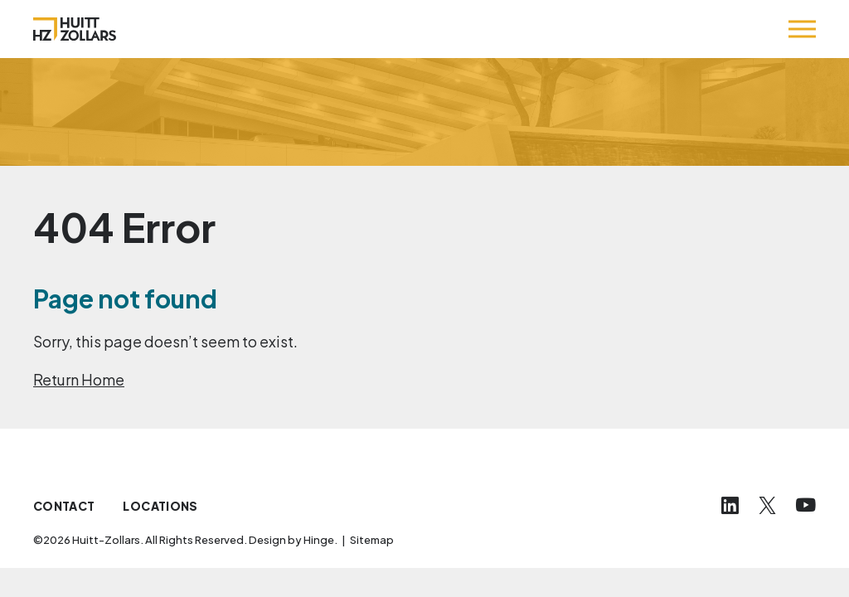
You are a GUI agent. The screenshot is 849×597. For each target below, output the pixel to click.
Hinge (318, 539)
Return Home (78, 379)
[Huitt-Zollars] (74, 29)
